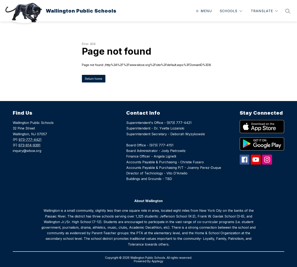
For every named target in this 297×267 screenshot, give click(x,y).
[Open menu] (203, 11)
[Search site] (287, 11)
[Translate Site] (264, 11)
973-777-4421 (30, 140)
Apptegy (157, 261)
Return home (93, 78)
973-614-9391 (29, 145)
